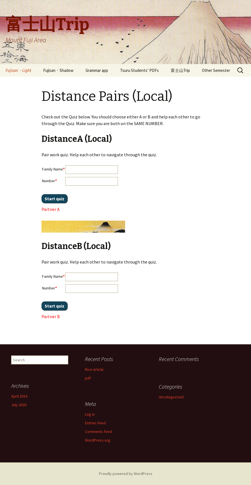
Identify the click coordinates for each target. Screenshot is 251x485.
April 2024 (19, 396)
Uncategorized (171, 396)
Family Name (53, 169)
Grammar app (97, 70)
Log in (90, 414)
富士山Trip (180, 70)
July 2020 (18, 404)
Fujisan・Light (18, 70)
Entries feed (95, 422)
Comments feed (98, 431)
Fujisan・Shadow (58, 70)
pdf (88, 378)
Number (49, 180)
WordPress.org (97, 440)
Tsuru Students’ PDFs (139, 70)
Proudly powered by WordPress (125, 473)
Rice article (94, 369)
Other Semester (216, 70)
